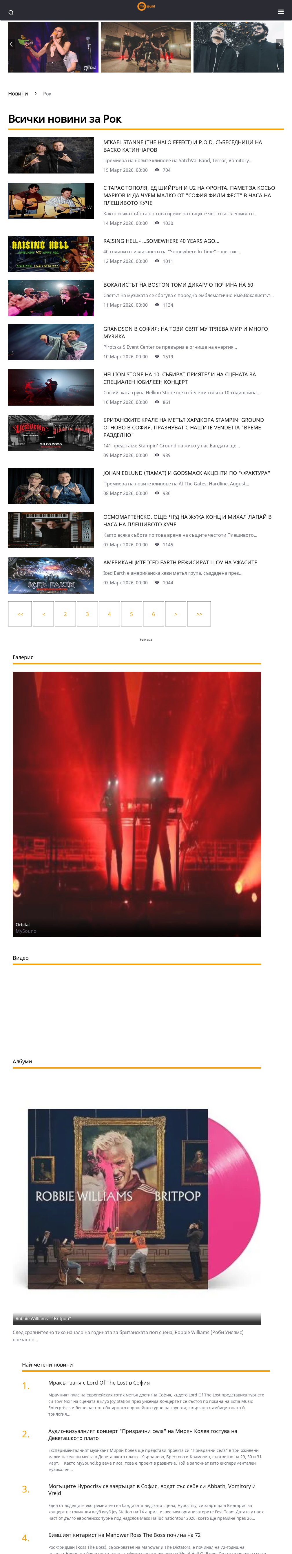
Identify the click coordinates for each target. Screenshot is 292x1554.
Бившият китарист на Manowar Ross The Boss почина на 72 (124, 1534)
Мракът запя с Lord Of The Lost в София (99, 1382)
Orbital (23, 924)
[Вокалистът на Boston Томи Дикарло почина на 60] (51, 314)
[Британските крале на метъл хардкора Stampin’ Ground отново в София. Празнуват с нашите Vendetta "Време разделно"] (51, 449)
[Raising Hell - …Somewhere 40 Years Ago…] (51, 270)
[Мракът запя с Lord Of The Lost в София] (31, 1385)
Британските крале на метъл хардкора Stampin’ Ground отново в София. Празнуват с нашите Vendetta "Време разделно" (183, 427)
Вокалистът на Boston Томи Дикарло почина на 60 (178, 284)
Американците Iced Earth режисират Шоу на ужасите (180, 562)
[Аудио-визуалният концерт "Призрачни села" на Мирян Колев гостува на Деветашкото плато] (31, 1433)
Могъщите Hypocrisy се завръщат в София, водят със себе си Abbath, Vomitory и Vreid (152, 1490)
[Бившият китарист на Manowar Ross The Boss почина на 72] (31, 1537)
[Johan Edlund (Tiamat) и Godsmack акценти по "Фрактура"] (51, 502)
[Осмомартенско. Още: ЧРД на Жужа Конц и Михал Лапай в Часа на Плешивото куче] (51, 546)
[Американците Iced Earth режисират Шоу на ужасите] (51, 591)
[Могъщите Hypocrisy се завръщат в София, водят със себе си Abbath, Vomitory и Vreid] (31, 1489)
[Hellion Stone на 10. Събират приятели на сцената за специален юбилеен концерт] (51, 403)
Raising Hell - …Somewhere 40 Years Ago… (161, 240)
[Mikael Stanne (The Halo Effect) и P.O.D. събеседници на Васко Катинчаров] (51, 171)
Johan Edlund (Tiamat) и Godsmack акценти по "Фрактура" (186, 472)
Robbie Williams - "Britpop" (43, 1318)
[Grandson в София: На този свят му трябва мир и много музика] (51, 358)
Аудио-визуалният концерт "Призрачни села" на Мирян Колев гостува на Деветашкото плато (142, 1434)
